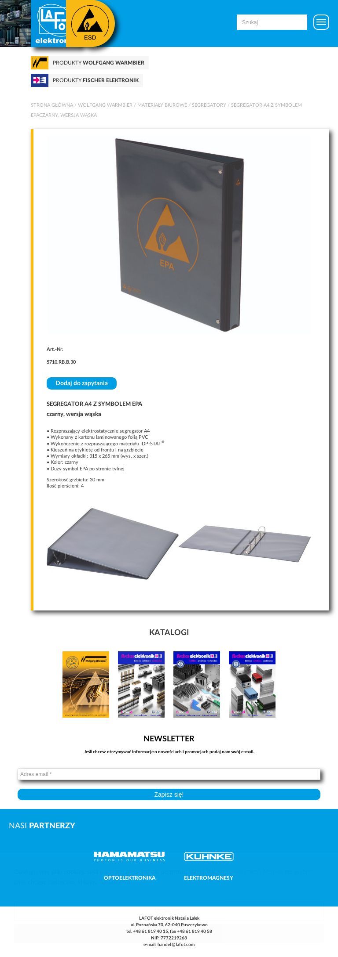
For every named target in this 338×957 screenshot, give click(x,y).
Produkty (98, 62)
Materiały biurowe (162, 105)
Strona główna (52, 105)
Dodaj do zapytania (81, 383)
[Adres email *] (169, 774)
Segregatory (209, 105)
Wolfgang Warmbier (105, 105)
